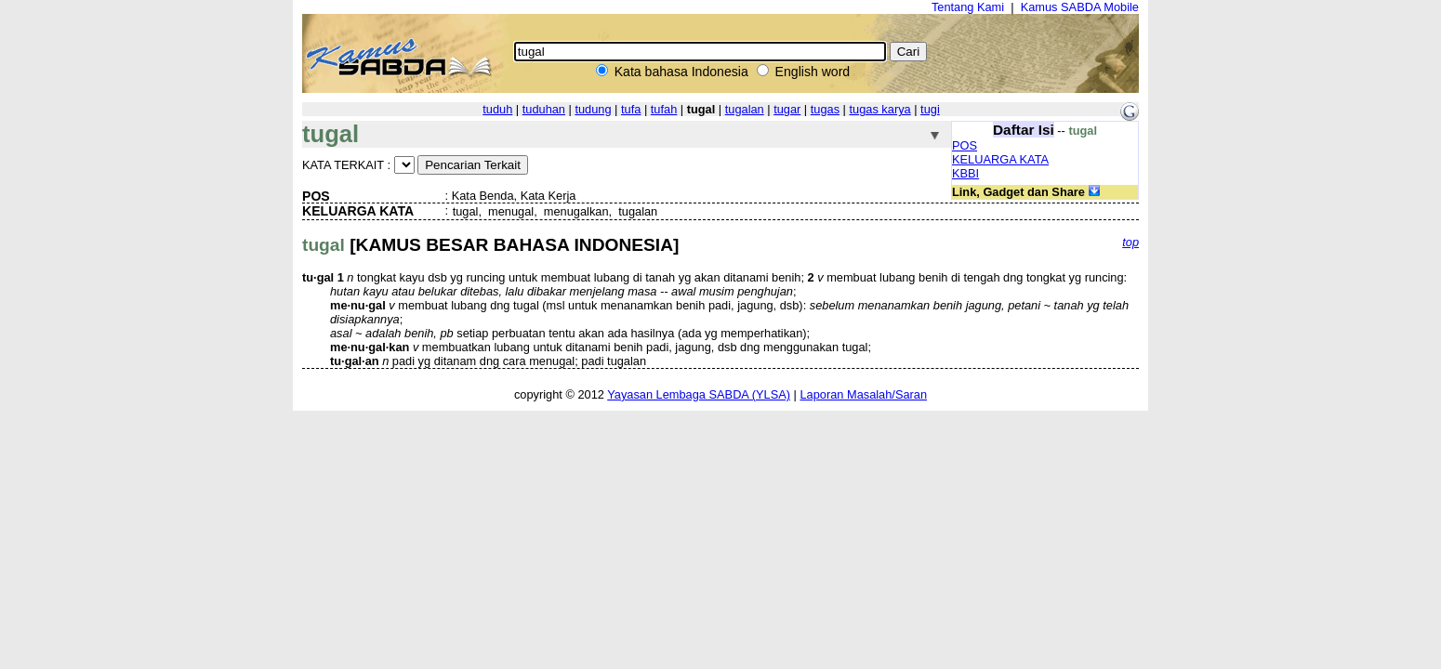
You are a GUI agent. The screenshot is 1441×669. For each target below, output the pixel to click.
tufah (664, 109)
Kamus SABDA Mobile (1080, 7)
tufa (631, 109)
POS (964, 145)
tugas (825, 109)
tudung (593, 109)
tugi (930, 109)
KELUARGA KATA (1000, 159)
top (1130, 242)
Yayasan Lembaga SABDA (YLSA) (698, 394)
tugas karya (880, 109)
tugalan (744, 109)
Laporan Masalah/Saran (863, 394)
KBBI (965, 173)
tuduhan (543, 109)
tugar (786, 109)
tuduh (497, 109)
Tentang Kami (968, 7)
